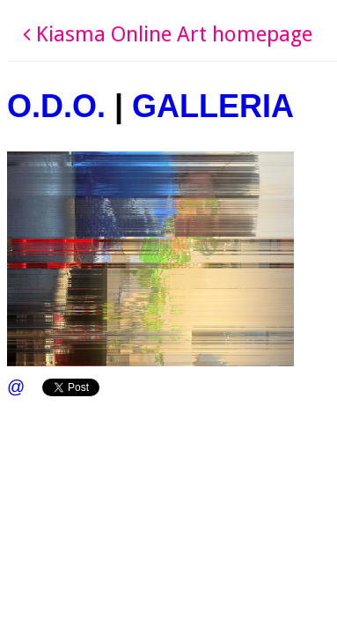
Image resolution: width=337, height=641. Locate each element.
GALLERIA (213, 106)
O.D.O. (56, 106)
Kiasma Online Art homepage (167, 34)
